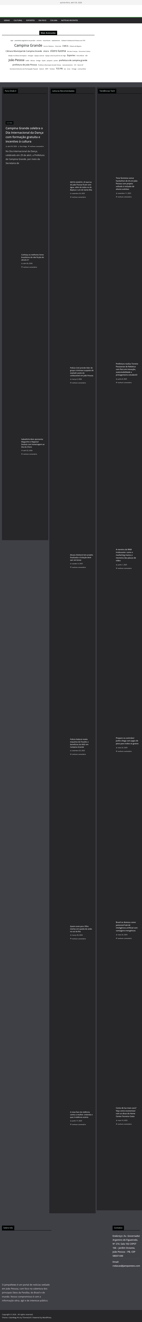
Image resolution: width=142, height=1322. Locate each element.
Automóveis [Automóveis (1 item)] (46, 40)
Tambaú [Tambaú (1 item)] (52, 69)
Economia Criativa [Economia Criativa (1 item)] (84, 51)
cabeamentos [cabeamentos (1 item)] (56, 40)
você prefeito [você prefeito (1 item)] (82, 69)
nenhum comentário (36, 146)
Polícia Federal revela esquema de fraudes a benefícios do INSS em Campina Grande (79, 743)
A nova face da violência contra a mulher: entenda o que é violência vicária (81, 1114)
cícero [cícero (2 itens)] (46, 51)
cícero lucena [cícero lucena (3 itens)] (58, 51)
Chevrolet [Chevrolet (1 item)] (58, 46)
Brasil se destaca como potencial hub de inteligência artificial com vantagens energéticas (127, 926)
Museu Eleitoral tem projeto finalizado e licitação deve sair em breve (81, 557)
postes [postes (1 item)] (56, 60)
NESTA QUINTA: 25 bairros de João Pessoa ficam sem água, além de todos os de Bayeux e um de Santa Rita (81, 186)
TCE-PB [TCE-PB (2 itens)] (59, 68)
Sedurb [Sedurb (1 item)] (41, 69)
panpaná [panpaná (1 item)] (49, 60)
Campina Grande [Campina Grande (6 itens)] (28, 45)
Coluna (53, 20)
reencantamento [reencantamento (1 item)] (67, 65)
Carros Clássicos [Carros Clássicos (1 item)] (48, 46)
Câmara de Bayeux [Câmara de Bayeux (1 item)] (75, 46)
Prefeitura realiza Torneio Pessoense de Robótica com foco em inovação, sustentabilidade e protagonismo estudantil (127, 369)
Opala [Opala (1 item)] (44, 60)
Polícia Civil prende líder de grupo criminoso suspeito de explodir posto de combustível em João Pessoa (82, 372)
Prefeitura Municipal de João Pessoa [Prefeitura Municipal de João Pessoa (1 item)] (49, 65)
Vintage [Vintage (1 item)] (74, 69)
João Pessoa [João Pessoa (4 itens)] (16, 60)
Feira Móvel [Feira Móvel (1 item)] (80, 56)
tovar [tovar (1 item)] (68, 69)
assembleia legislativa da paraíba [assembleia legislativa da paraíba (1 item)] (25, 40)
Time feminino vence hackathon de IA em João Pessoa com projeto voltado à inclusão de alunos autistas (126, 183)
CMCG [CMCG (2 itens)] (65, 45)
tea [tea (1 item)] (65, 69)
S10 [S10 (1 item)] (75, 65)
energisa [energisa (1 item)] (30, 56)
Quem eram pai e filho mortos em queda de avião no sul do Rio (81, 929)
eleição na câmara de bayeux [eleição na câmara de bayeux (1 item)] (17, 56)
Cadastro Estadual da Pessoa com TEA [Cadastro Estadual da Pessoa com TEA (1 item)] (73, 40)
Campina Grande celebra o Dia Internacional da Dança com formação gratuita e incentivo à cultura (24, 134)
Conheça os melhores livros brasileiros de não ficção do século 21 (32, 257)
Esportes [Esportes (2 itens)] (71, 55)
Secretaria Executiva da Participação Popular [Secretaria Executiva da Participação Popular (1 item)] (24, 69)
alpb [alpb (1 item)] (12, 40)
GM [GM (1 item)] (86, 56)
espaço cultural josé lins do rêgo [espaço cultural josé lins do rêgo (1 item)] (55, 56)
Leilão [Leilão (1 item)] (27, 60)
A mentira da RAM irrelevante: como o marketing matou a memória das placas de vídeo (126, 555)
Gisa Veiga (23, 146)
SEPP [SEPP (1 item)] (46, 69)
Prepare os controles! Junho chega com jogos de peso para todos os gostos (127, 741)
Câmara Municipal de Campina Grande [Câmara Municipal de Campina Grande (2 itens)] (24, 51)
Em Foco (42, 20)
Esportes (30, 20)
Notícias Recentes (69, 20)
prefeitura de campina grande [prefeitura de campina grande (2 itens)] (73, 60)
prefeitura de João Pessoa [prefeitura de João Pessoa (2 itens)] (24, 64)
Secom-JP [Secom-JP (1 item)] (80, 65)
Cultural (18, 20)
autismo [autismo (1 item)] (39, 40)
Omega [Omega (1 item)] (38, 60)
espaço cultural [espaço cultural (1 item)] (39, 56)
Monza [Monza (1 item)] (33, 60)
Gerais (7, 20)
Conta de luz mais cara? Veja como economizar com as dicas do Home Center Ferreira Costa (126, 1112)
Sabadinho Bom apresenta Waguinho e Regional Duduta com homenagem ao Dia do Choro (32, 443)
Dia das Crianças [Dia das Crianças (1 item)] (72, 51)
